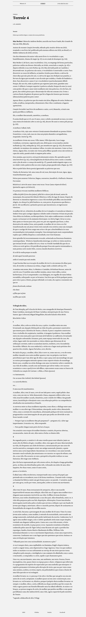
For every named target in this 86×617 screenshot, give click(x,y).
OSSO (43, 3)
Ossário (49, 612)
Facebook (62, 612)
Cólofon (36, 612)
